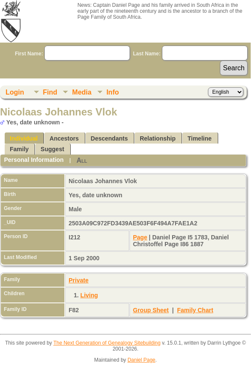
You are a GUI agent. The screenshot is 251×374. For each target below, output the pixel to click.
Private (79, 280)
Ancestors (63, 138)
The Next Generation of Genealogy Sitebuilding (107, 343)
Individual (24, 138)
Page (140, 237)
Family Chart (195, 310)
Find (50, 92)
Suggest (52, 149)
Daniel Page (141, 360)
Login (15, 92)
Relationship (158, 138)
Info (113, 92)
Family (19, 149)
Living (89, 295)
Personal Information (33, 159)
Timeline (200, 138)
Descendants (109, 138)
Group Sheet (151, 310)
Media (81, 92)
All (81, 160)
